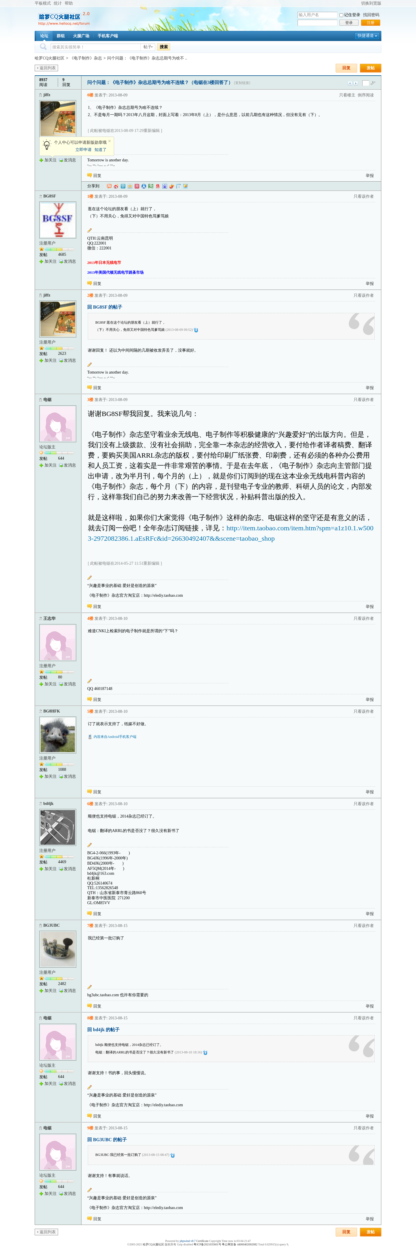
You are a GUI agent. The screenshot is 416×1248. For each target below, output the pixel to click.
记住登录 (352, 15)
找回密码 (371, 15)
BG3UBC (51, 925)
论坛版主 (47, 447)
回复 (346, 68)
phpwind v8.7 (188, 1241)
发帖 (371, 68)
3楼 (90, 400)
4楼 (90, 618)
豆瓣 (150, 186)
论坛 (44, 36)
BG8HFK (51, 711)
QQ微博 (123, 186)
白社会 (178, 186)
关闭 (109, 141)
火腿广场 (81, 36)
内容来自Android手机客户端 (115, 737)
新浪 (116, 186)
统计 (58, 3)
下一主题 (356, 83)
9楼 (90, 1128)
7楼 (90, 926)
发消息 (70, 160)
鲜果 (171, 186)
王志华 (49, 618)
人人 (144, 186)
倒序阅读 (366, 95)
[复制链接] (242, 83)
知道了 (100, 150)
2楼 (90, 295)
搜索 (164, 46)
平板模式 (43, 3)
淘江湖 (109, 186)
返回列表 (48, 68)
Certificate (202, 1241)
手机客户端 (108, 36)
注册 (370, 22)
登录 (349, 22)
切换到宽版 (371, 3)
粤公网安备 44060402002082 (239, 1244)
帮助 (69, 3)
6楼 (90, 804)
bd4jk (48, 803)
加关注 (50, 160)
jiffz (46, 95)
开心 (137, 186)
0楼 (90, 95)
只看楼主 (347, 95)
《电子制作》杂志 (86, 58)
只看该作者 (364, 196)
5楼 (90, 711)
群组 (61, 36)
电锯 (47, 400)
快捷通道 (366, 35)
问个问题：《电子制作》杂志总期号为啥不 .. (147, 58)
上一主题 (350, 83)
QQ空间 (130, 186)
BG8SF (49, 196)
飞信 (185, 186)
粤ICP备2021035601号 (207, 1244)
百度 (164, 186)
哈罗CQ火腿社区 (49, 58)
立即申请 (83, 150)
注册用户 (47, 243)
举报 (370, 176)
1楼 (90, 196)
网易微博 (157, 186)
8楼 (90, 1018)
